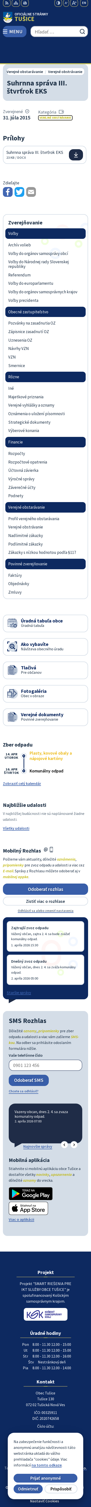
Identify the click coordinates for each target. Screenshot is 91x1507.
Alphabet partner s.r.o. (68, 1446)
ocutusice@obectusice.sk (45, 1417)
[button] (64, 1123)
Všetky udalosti (16, 806)
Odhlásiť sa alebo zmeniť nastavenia (46, 888)
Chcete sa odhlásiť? (23, 1069)
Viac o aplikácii (21, 1197)
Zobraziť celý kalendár (22, 761)
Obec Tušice (59, 1450)
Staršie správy (19, 970)
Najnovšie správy (37, 1124)
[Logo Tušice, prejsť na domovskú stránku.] (45, 17)
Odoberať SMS (28, 1058)
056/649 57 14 (45, 1412)
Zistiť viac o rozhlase (45, 879)
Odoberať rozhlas (45, 867)
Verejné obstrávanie (55, 95)
